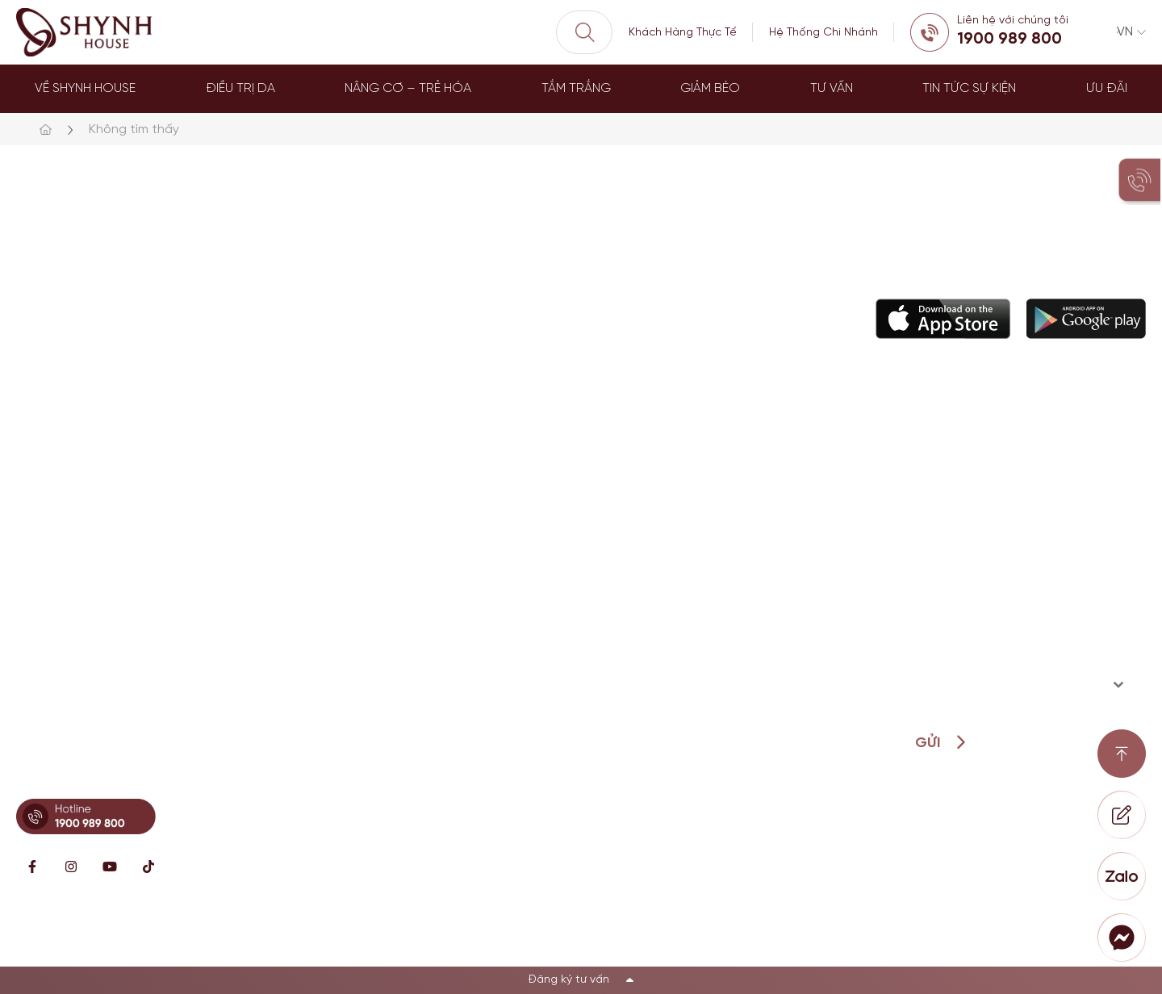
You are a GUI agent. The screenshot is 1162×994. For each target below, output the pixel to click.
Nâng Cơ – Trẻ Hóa (408, 88)
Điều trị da (240, 88)
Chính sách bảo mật (933, 938)
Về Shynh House (85, 88)
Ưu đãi (1106, 88)
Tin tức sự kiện (969, 88)
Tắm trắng (576, 88)
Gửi (927, 743)
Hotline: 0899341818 (84, 772)
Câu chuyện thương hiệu (649, 498)
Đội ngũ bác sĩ (619, 534)
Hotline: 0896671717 (82, 599)
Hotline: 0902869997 (85, 678)
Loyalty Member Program (650, 640)
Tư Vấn (831, 88)
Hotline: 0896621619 (82, 520)
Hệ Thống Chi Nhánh (823, 33)
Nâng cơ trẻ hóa (487, 498)
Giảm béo (710, 88)
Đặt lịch (599, 605)
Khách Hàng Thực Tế (683, 33)
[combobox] (1017, 685)
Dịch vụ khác (476, 605)
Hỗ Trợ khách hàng (632, 569)
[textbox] (1001, 685)
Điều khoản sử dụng (1086, 938)
